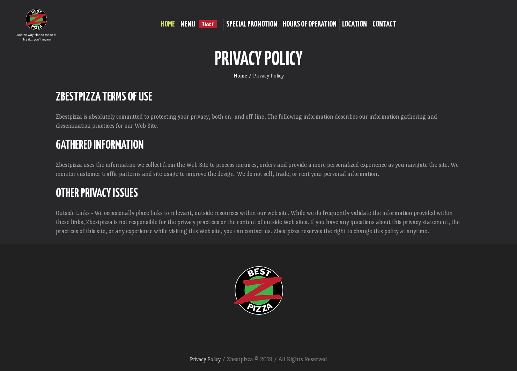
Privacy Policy (205, 359)
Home (240, 76)
